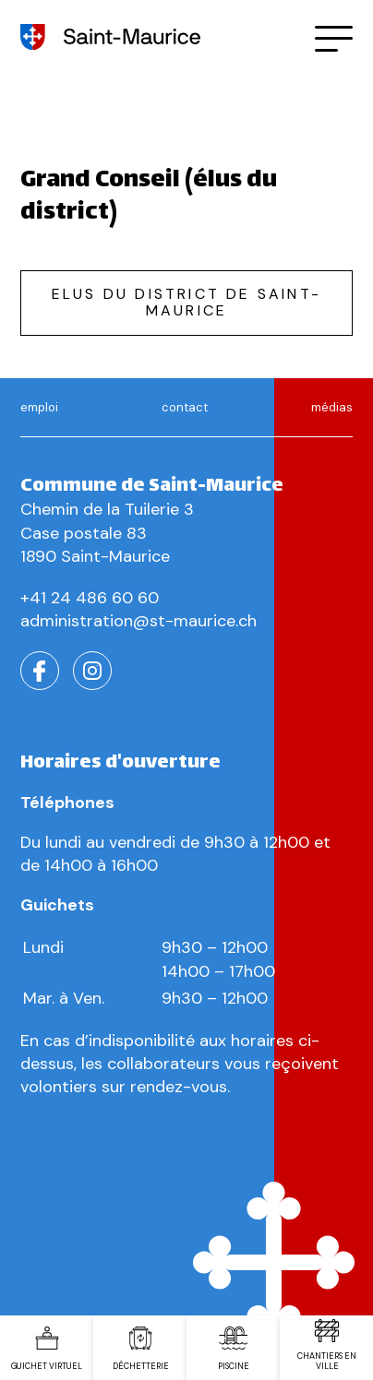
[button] (334, 37)
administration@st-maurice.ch (138, 621)
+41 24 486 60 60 (89, 598)
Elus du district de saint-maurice (186, 302)
